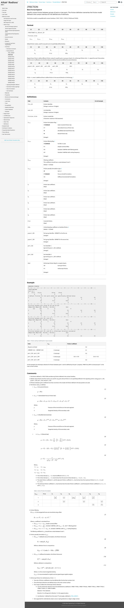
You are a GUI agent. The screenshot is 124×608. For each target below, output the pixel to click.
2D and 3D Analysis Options (11, 26)
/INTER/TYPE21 (11, 76)
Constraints (7, 99)
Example (112, 14)
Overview (4, 10)
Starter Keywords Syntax (10, 28)
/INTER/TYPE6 (11, 60)
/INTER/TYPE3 (11, 56)
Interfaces (7, 46)
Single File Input (7, 20)
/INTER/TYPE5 (11, 58)
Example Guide (5, 126)
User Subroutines (6, 134)
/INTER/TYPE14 (11, 70)
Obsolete (7, 111)
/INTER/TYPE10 (11, 66)
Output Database (9, 109)
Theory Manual (5, 132)
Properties (7, 95)
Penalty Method (10, 50)
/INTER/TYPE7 (11, 62)
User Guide (4, 14)
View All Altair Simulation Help (13, 140)
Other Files (6, 121)
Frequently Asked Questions (8, 130)
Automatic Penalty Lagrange (13, 86)
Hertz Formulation (11, 88)
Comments (112, 16)
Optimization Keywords (9, 117)
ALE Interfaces (10, 90)
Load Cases (7, 101)
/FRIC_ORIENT (11, 52)
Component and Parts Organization (10, 44)
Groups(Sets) (8, 105)
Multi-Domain (7, 119)
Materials (7, 92)
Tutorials (4, 12)
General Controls (9, 37)
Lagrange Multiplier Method (13, 84)
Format (112, 9)
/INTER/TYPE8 (11, 64)
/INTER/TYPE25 (11, 82)
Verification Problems (7, 128)
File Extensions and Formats (10, 18)
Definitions (6, 124)
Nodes (6, 39)
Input (7, 115)
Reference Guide (6, 16)
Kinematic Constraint (11, 48)
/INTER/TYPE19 (11, 74)
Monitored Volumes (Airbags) (11, 97)
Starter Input (7, 24)
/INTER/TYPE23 (11, 78)
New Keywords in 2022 (9, 22)
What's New (5, 8)
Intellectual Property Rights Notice (69, 605)
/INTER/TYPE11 (11, 68)
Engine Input (7, 113)
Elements (7, 41)
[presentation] (39, 392)
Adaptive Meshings (9, 107)
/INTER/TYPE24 (11, 80)
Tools (6, 103)
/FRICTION (10, 54)
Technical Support (82, 605)
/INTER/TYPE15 (11, 72)
